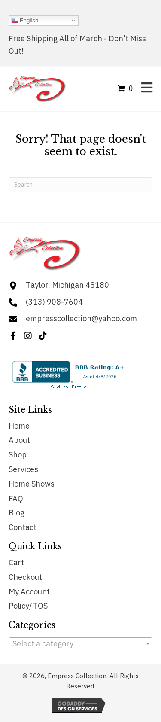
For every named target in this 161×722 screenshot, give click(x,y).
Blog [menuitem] (16, 513)
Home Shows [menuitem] (32, 484)
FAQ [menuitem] (16, 498)
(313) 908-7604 (54, 302)
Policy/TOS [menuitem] (28, 606)
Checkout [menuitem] (25, 577)
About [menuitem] (19, 440)
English (24, 20)
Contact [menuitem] (22, 527)
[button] (13, 336)
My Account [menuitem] (29, 592)
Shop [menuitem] (18, 455)
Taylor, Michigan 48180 (67, 285)
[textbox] (80, 644)
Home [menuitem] (19, 426)
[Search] (80, 184)
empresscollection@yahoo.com (81, 318)
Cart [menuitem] (16, 562)
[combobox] (80, 643)
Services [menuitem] (23, 469)
